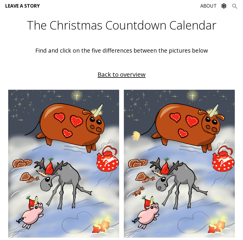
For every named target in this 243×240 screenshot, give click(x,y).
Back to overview (121, 74)
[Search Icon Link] (235, 6)
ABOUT (208, 6)
